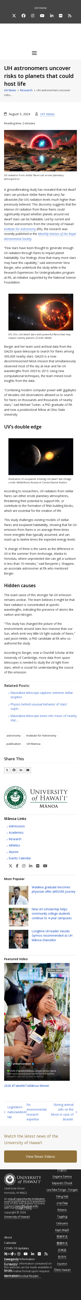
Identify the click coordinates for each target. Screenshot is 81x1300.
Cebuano (62, 1223)
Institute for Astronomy (20, 229)
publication (13, 744)
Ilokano (62, 1210)
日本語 (62, 1250)
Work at (11, 1276)
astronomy (13, 735)
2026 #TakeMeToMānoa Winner (26, 1086)
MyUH (8, 1270)
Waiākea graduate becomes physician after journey (53, 889)
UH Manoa (33, 744)
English (62, 1170)
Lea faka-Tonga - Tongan (62, 1190)
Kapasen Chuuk (62, 1183)
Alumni (13, 852)
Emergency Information (19, 1259)
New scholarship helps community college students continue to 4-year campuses (52, 913)
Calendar (10, 1243)
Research (15, 839)
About (8, 1237)
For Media (10, 1264)
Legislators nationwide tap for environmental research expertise (25, 1112)
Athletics (14, 845)
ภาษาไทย (62, 1203)
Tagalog (62, 1216)
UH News (47, 114)
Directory (10, 1254)
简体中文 (62, 1236)
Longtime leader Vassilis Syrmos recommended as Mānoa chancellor (52, 935)
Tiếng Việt (62, 1196)
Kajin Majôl (62, 1230)
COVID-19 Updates (16, 1248)
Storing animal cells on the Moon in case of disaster (64, 1112)
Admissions (17, 826)
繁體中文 (62, 1243)
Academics (16, 832)
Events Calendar (20, 858)
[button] (40, 53)
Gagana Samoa (62, 1176)
